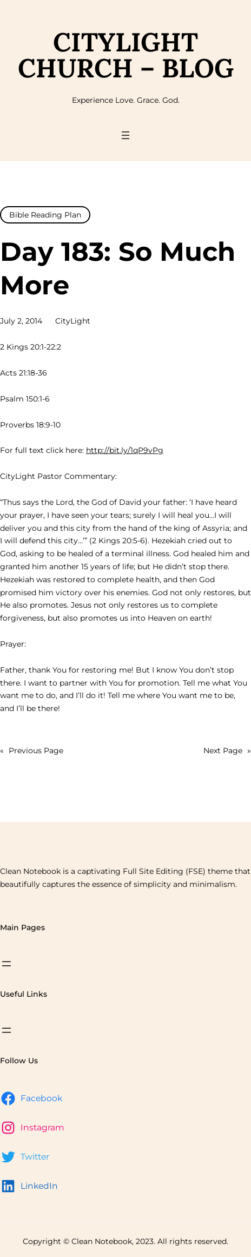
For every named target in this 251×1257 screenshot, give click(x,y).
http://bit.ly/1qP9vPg (124, 450)
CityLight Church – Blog (126, 54)
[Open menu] (125, 135)
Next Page (227, 751)
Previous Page (31, 751)
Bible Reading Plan (45, 215)
